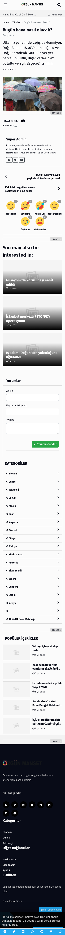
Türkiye (32, 546)
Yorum (10, 419)
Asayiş (32, 505)
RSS (6, 870)
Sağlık (32, 497)
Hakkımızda (9, 859)
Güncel (32, 481)
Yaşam (32, 578)
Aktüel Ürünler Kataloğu (32, 619)
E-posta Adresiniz (16, 405)
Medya (32, 603)
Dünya (32, 538)
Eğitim (32, 594)
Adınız (9, 390)
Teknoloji (32, 489)
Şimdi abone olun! (51, 909)
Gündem (32, 586)
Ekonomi (32, 473)
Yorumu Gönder (45, 444)
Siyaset (32, 530)
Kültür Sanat (32, 554)
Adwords (32, 562)
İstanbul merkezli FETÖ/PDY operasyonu (28, 318)
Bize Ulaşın (9, 864)
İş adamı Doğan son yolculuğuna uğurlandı (32, 355)
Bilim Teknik (32, 570)
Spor (32, 514)
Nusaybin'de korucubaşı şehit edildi (29, 282)
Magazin (32, 522)
